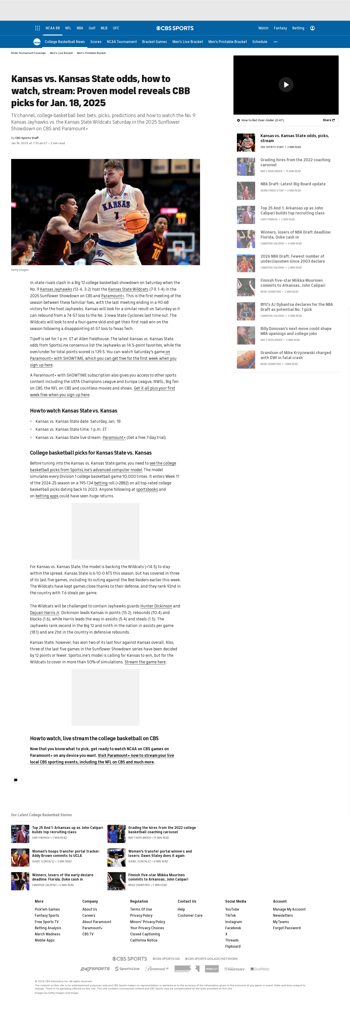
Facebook (233, 928)
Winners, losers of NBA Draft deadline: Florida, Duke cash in (296, 234)
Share (327, 120)
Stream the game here (145, 662)
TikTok (230, 915)
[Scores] (96, 41)
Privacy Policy (141, 915)
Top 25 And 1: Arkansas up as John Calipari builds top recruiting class (67, 830)
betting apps (47, 495)
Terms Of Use (141, 909)
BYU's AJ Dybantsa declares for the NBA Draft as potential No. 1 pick (297, 307)
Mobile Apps (45, 940)
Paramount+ (112, 295)
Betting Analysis (48, 928)
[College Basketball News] (65, 41)
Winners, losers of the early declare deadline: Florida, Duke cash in (62, 877)
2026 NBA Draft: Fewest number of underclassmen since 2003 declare (293, 259)
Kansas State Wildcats (128, 289)
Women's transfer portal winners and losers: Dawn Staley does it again (160, 853)
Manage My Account (289, 909)
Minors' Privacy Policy (147, 922)
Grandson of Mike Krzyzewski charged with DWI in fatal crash (296, 355)
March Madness (47, 934)
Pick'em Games (47, 909)
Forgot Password (287, 928)
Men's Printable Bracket (91, 53)
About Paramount (96, 922)
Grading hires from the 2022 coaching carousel (295, 162)
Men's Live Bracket (61, 53)
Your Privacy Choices (147, 928)
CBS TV (88, 934)
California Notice (143, 940)
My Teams (281, 922)
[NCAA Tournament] (121, 41)
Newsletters (283, 915)
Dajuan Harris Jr (44, 612)
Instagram (233, 922)
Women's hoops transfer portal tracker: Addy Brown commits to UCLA (66, 853)
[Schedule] (260, 41)
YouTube (232, 909)
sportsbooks (147, 489)
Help (181, 909)
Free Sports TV (47, 922)
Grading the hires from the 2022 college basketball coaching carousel (162, 830)
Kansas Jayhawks (56, 289)
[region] (286, 84)
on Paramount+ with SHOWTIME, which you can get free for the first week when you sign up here (103, 358)
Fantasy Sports (47, 915)
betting (101, 483)
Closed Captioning (145, 934)
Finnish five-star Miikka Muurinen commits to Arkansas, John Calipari (158, 877)
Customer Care (190, 915)
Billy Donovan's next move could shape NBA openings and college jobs (296, 331)
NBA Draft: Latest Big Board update (293, 183)
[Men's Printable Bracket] (228, 41)
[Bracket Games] (154, 41)
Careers (88, 915)
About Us (89, 909)
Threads (232, 940)
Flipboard (233, 946)
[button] (276, 41)
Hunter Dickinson (156, 606)
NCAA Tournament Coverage (28, 53)
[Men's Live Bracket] (188, 41)
